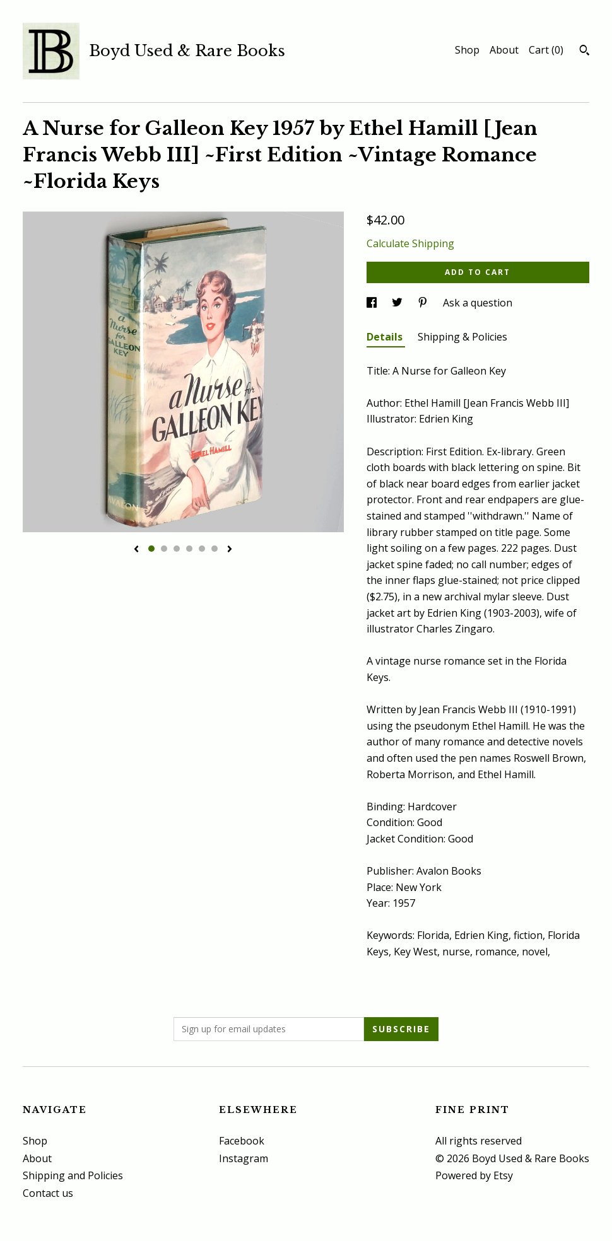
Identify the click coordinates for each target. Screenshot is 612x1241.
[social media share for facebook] (373, 303)
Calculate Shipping (410, 243)
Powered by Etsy (474, 1175)
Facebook (241, 1141)
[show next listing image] (230, 549)
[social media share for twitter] (398, 303)
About (504, 50)
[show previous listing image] (136, 549)
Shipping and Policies (73, 1175)
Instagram (243, 1158)
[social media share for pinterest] (424, 303)
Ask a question (477, 303)
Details (386, 337)
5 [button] (202, 548)
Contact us (48, 1193)
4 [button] (189, 548)
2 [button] (164, 548)
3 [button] (177, 548)
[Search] (584, 52)
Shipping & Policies (462, 337)
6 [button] (214, 548)
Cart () (546, 50)
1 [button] (151, 548)
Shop (467, 50)
